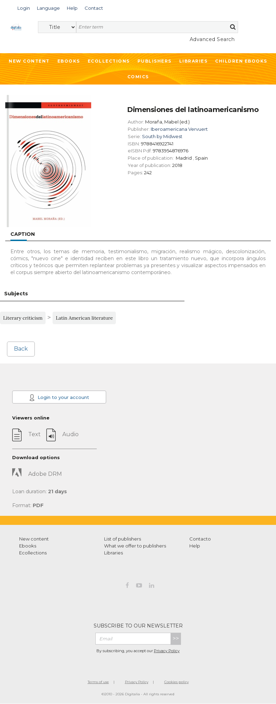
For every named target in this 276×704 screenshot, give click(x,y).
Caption (22, 234)
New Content (29, 61)
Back (21, 348)
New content (34, 539)
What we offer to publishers (135, 546)
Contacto (200, 539)
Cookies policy (176, 682)
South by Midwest (162, 136)
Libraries (193, 61)
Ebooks (68, 61)
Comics (138, 76)
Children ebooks (241, 61)
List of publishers (122, 539)
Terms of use (98, 682)
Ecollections (109, 61)
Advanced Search (212, 39)
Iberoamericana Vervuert (179, 129)
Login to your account (59, 397)
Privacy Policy (167, 650)
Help (194, 546)
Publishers (154, 61)
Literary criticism (22, 318)
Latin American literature (84, 318)
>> (176, 638)
